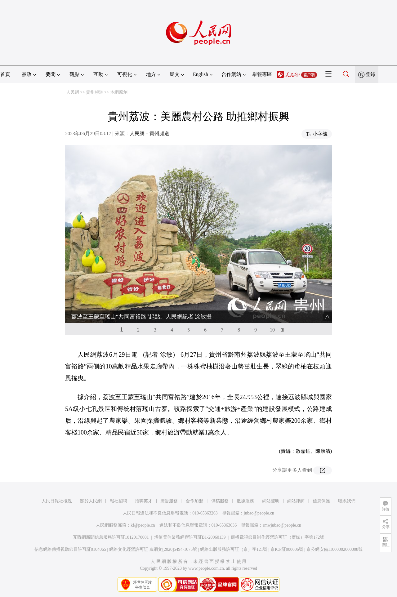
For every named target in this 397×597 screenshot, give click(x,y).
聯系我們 (346, 501)
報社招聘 (118, 501)
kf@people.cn (143, 525)
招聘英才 (143, 501)
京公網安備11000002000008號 (334, 549)
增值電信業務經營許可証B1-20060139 (190, 537)
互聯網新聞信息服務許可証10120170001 (111, 537)
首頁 (5, 74)
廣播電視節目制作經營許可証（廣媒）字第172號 (277, 537)
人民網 (72, 92)
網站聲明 (270, 501)
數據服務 (245, 501)
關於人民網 (91, 501)
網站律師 (296, 501)
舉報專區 (262, 74)
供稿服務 (220, 501)
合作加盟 (194, 501)
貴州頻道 (94, 92)
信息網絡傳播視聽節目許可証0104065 (70, 549)
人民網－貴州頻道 (149, 133)
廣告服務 (169, 501)
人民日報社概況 (57, 501)
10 (272, 329)
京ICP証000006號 (286, 549)
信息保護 (321, 501)
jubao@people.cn (259, 513)
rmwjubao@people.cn (282, 525)
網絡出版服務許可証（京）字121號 (233, 549)
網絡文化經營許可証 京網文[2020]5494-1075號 (153, 549)
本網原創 (118, 92)
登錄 (370, 74)
